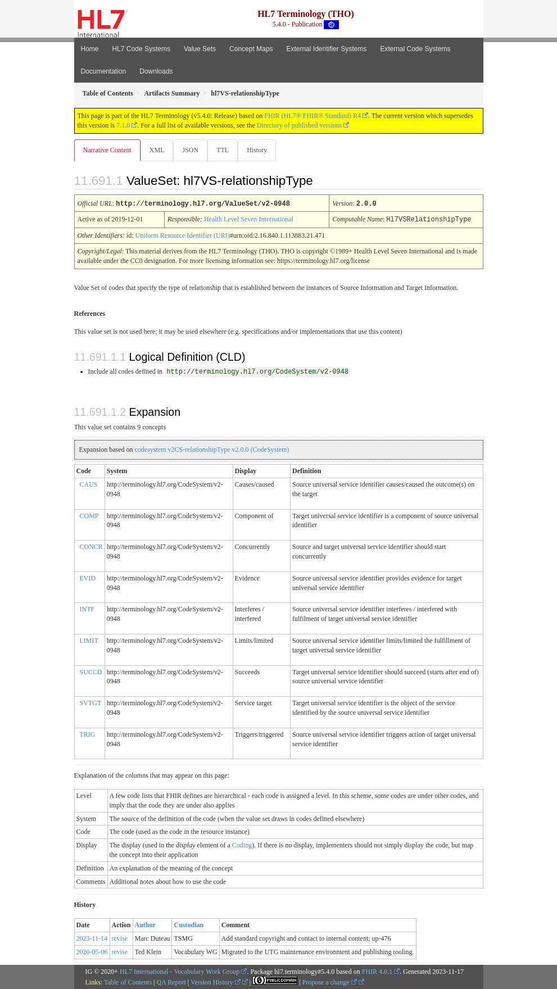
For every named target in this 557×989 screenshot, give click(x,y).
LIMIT (89, 640)
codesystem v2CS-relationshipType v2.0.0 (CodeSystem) (211, 449)
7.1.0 (123, 125)
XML (158, 150)
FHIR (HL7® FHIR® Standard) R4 (312, 116)
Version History (216, 982)
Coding (242, 845)
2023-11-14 (92, 938)
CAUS (89, 484)
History (261, 150)
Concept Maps (251, 49)
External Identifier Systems (326, 49)
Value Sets (200, 49)
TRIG (87, 734)
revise (120, 938)
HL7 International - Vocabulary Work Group (179, 971)
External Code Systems (415, 49)
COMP (89, 515)
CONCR (91, 546)
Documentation (103, 71)
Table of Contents (128, 982)
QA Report (171, 982)
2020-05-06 (92, 951)
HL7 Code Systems (141, 49)
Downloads (156, 71)
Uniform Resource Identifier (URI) (182, 235)
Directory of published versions (299, 125)
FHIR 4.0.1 (377, 971)
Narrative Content (107, 150)
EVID (88, 578)
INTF (87, 609)
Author (145, 924)
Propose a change (329, 982)
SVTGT (91, 702)
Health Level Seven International (248, 219)
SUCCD (91, 671)
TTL (226, 150)
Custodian (188, 924)
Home (90, 49)
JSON (192, 150)
